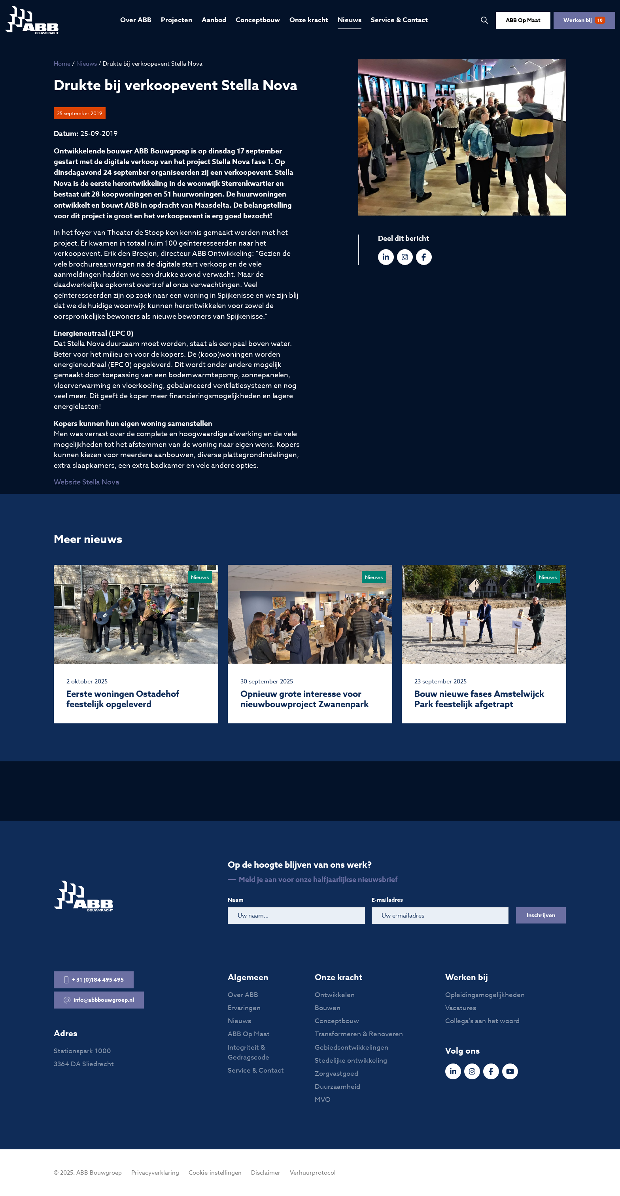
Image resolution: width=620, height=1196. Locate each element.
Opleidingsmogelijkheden (485, 995)
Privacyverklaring (155, 1172)
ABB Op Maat (523, 20)
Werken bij (584, 20)
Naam (236, 900)
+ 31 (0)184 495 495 (94, 980)
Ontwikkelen (335, 995)
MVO (323, 1100)
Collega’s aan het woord (482, 1021)
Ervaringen (244, 1008)
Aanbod (214, 20)
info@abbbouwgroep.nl (99, 1000)
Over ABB (135, 20)
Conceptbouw (258, 20)
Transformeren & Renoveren (359, 1034)
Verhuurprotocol (313, 1172)
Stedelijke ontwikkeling (351, 1060)
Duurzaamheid (337, 1087)
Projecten (176, 20)
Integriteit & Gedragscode (248, 1052)
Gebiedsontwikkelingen (351, 1047)
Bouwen (327, 1008)
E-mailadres (387, 900)
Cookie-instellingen (215, 1172)
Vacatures (460, 1008)
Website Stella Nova (86, 482)
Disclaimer (265, 1172)
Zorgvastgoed (336, 1074)
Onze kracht (308, 20)
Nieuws (349, 20)
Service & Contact (399, 20)
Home (62, 63)
